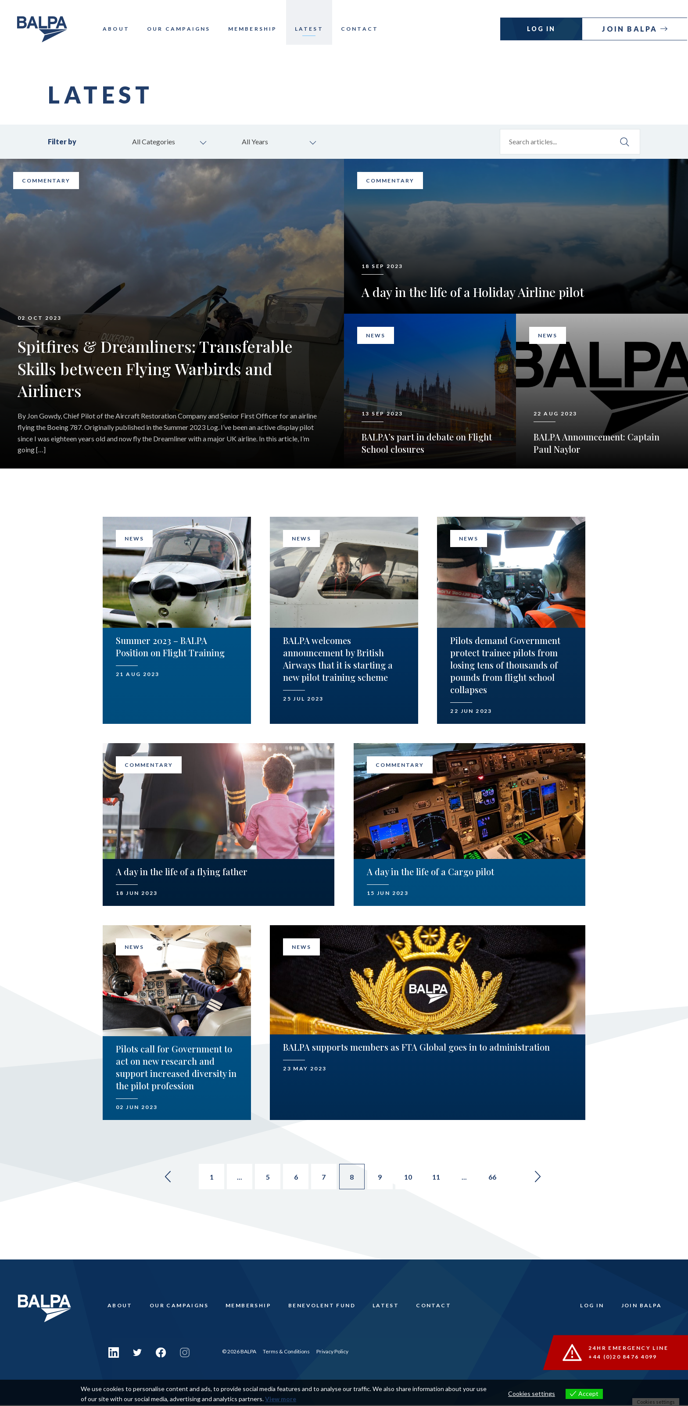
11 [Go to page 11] (440, 1178)
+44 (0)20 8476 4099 (623, 1357)
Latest (314, 28)
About (121, 28)
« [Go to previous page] (161, 1178)
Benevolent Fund (323, 1307)
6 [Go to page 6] (295, 1178)
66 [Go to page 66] (498, 1178)
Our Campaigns (183, 28)
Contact (364, 28)
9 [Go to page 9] (381, 1178)
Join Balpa (632, 29)
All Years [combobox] (256, 142)
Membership (257, 28)
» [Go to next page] (544, 1178)
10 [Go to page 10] (411, 1178)
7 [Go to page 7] (324, 1178)
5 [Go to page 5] (266, 1178)
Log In (542, 28)
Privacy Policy (332, 1352)
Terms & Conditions (286, 1352)
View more (280, 1398)
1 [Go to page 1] (208, 1178)
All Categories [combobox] (154, 142)
